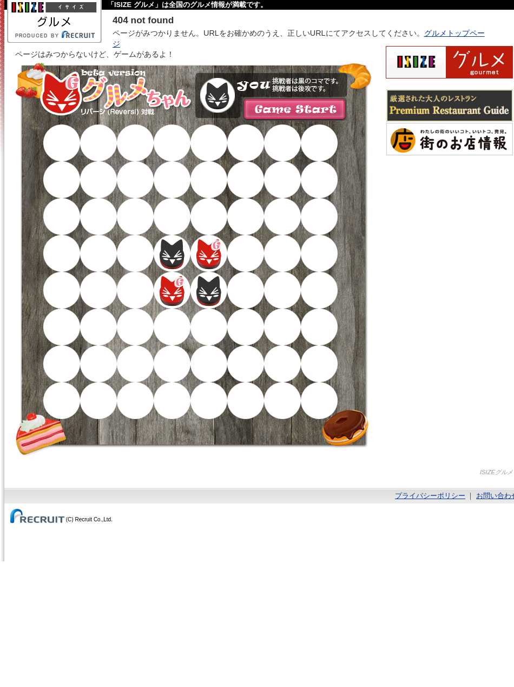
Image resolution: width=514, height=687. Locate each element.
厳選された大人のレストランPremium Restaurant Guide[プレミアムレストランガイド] (449, 105)
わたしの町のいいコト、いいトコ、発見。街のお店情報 (449, 139)
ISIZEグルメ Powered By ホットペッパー (449, 62)
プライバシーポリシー (430, 496)
